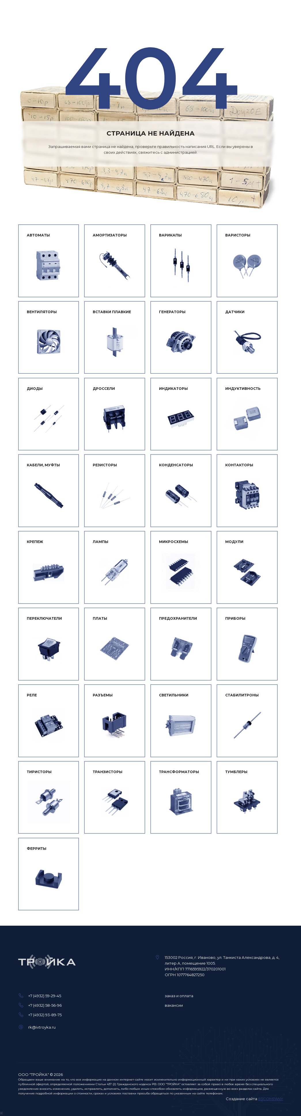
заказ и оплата (179, 995)
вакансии (174, 1005)
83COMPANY (270, 1098)
